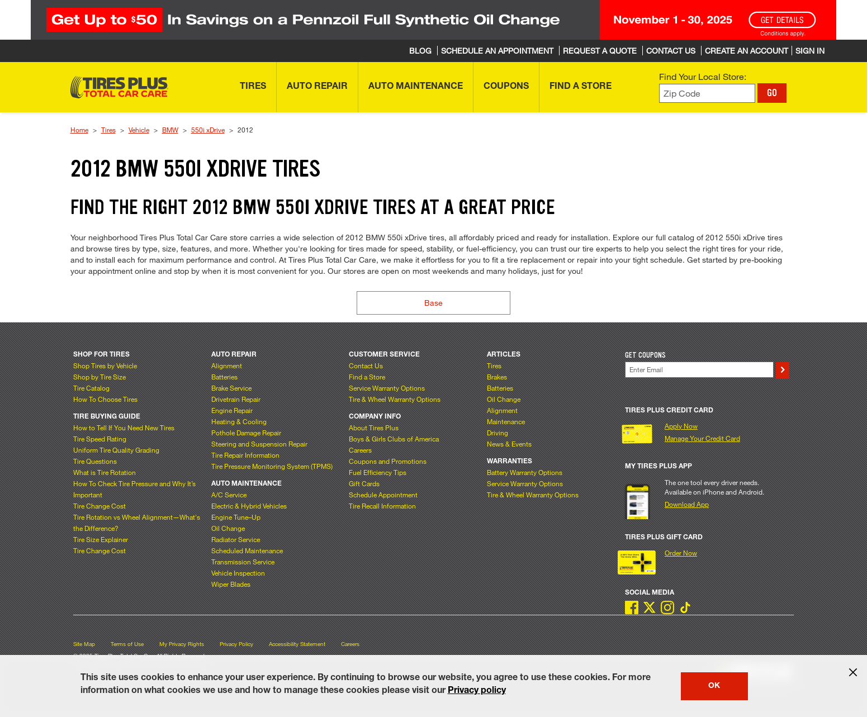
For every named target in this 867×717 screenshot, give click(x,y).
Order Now (681, 552)
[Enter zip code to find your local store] (707, 93)
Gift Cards (364, 483)
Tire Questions (95, 461)
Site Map (84, 644)
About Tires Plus (374, 427)
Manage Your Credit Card (702, 438)
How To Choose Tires (105, 399)
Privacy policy (477, 691)
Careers (360, 449)
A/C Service (229, 494)
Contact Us (366, 365)
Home (79, 129)
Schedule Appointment (383, 494)
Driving (497, 432)
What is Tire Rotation (104, 472)
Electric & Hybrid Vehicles (249, 505)
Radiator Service (235, 539)
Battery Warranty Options (524, 472)
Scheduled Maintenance (247, 550)
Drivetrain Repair (235, 399)
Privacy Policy (236, 644)
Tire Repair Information (245, 454)
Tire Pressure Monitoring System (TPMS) (272, 466)
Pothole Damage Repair (246, 432)
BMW (170, 129)
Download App (687, 504)
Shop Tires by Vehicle (105, 365)
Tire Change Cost (99, 505)
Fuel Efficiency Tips (377, 472)
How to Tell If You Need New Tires (123, 427)
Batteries (224, 376)
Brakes (497, 376)
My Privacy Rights (181, 644)
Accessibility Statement (297, 644)
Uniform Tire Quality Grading (116, 449)
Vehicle (139, 129)
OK (714, 686)
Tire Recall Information (382, 505)
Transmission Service (242, 561)
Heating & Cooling (239, 421)
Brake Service (231, 387)
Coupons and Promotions (388, 461)
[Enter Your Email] (699, 370)
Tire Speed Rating (99, 438)
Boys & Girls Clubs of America (394, 438)
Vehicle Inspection (238, 572)
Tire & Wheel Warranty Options (394, 399)
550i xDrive (208, 129)
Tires (108, 129)
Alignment (226, 365)
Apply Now (681, 425)
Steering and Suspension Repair (259, 443)
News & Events (509, 443)
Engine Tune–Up (235, 516)
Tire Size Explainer (100, 539)
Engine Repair (232, 410)
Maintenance (506, 421)
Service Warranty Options (387, 387)
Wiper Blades (230, 584)
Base (433, 302)
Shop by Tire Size (99, 376)
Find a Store (367, 376)
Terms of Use (127, 644)
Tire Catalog (91, 387)
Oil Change (228, 528)
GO (772, 92)
